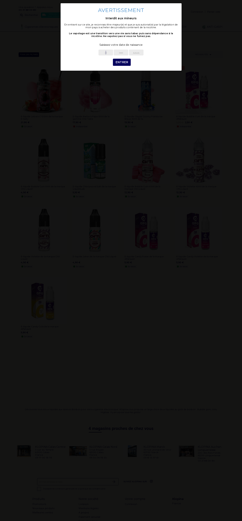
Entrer (121, 62)
